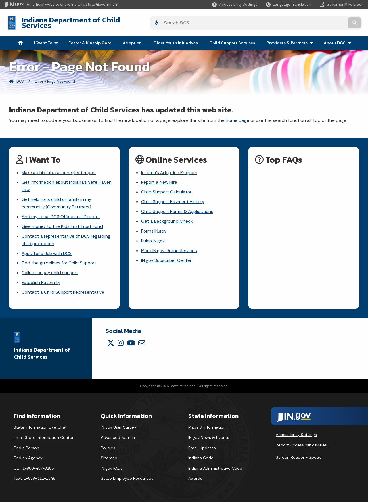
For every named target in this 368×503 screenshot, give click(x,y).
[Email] (141, 343)
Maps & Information (207, 428)
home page (237, 116)
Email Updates (202, 448)
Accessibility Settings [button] (296, 435)
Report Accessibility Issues (301, 445)
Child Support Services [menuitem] (232, 38)
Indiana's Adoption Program (170, 169)
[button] (234, 4)
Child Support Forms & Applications (178, 209)
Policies (108, 448)
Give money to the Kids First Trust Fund (63, 225)
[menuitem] (20, 38)
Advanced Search (118, 438)
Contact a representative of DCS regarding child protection (67, 239)
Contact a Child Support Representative (64, 293)
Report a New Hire (159, 179)
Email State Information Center (44, 438)
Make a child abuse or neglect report (60, 169)
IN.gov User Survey (118, 428)
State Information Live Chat (40, 428)
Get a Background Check (167, 219)
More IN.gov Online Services (169, 250)
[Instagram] (121, 343)
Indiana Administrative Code (215, 469)
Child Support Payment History (173, 199)
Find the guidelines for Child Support (59, 263)
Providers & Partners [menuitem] (291, 38)
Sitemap (109, 458)
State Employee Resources (127, 479)
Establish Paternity (41, 283)
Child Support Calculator (167, 189)
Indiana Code (201, 458)
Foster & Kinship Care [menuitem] (89, 38)
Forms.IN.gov (154, 229)
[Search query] (319, 20)
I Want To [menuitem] (47, 38)
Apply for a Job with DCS (48, 253)
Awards (195, 479)
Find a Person (26, 448)
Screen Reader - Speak (298, 458)
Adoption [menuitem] (132, 38)
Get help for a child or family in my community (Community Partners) (57, 201)
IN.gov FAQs (111, 469)
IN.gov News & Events (208, 438)
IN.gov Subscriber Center (166, 260)
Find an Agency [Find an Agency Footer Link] (28, 458)
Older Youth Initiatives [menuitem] (175, 38)
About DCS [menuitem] (339, 38)
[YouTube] (131, 343)
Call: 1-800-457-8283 (34, 469)
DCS (20, 77)
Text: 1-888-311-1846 (34, 479)
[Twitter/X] (110, 343)
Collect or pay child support (51, 273)
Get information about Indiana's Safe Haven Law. (67, 182)
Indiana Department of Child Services (83, 20)
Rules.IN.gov (153, 240)
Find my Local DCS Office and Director (62, 215)
